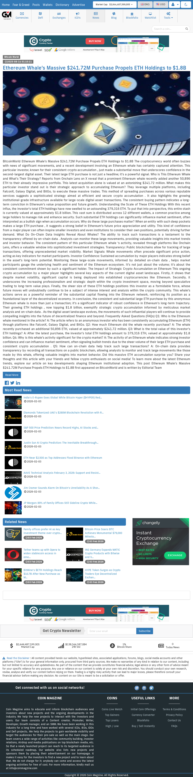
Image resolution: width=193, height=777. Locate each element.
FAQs (174, 726)
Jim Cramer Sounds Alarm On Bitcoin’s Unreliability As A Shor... (62, 488)
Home (6, 5)
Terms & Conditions (174, 709)
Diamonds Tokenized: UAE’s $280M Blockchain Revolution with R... (63, 412)
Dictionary (62, 5)
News (96, 15)
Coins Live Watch (112, 709)
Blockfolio (132, 16)
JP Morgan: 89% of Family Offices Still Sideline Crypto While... (60, 503)
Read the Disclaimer (16, 658)
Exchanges (59, 15)
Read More (11, 375)
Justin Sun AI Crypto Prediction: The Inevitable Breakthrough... (61, 442)
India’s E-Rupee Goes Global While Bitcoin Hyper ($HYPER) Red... (63, 397)
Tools (168, 15)
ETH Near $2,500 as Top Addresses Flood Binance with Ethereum (63, 457)
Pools (36, 5)
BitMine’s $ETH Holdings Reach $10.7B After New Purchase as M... (43, 573)
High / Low (112, 726)
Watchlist (150, 16)
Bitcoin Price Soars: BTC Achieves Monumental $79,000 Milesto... (103, 533)
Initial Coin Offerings (143, 709)
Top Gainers (112, 715)
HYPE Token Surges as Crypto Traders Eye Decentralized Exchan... (102, 573)
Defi (40, 15)
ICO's (77, 15)
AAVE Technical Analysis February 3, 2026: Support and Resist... (62, 472)
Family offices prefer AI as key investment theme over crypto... (43, 531)
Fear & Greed (21, 5)
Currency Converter (143, 715)
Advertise (78, 5)
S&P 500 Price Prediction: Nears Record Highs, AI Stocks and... (61, 427)
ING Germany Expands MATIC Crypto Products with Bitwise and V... (102, 553)
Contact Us (174, 720)
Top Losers (112, 720)
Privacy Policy (174, 715)
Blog (114, 15)
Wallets (48, 5)
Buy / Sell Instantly (143, 726)
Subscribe (145, 631)
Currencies (22, 15)
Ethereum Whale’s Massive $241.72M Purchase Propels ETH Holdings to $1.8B (94, 68)
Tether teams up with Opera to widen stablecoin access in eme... (42, 553)
